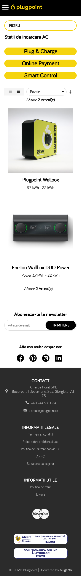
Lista (18, 91)
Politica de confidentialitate (40, 441)
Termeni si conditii (40, 434)
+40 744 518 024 (43, 403)
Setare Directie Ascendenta (70, 93)
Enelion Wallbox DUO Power (40, 268)
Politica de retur (40, 487)
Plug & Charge (40, 51)
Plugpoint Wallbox (40, 180)
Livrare (40, 494)
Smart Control (40, 75)
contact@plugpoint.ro (43, 410)
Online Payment (40, 63)
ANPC (40, 456)
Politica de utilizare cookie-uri (40, 449)
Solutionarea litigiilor (40, 463)
